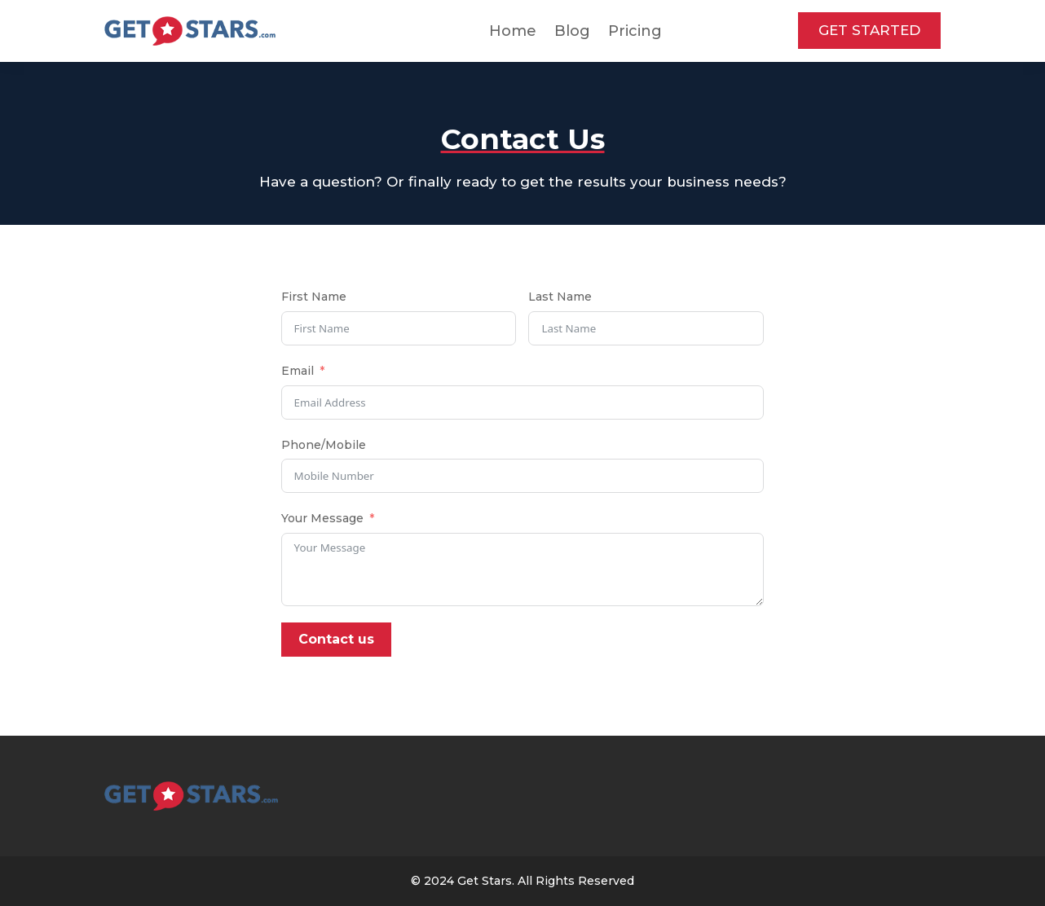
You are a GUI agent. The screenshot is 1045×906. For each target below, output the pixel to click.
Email (297, 370)
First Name (313, 296)
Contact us (336, 639)
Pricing (635, 31)
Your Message (322, 518)
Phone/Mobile (323, 445)
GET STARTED (869, 30)
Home (512, 31)
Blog (572, 31)
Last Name (560, 296)
